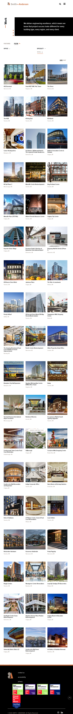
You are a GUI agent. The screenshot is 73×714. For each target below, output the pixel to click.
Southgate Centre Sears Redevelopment (10, 616)
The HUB (6, 119)
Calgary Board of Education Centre (55, 616)
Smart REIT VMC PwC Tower (33, 86)
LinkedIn (62, 712)
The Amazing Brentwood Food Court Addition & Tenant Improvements (12, 349)
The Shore (50, 86)
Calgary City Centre (53, 217)
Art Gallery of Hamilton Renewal (56, 649)
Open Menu (64, 4)
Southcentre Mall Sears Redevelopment (32, 650)
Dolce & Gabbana (8, 518)
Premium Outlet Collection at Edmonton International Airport (34, 249)
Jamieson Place (30, 282)
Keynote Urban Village (10, 249)
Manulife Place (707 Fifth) (11, 217)
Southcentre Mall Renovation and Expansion (12, 485)
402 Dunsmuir (8, 86)
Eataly (49, 383)
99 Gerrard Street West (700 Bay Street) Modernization (35, 315)
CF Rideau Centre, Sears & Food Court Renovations (35, 518)
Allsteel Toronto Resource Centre (35, 217)
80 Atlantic (50, 119)
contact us (21, 673)
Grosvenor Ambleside (32, 552)
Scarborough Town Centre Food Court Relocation (13, 451)
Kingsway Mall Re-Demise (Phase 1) (56, 249)
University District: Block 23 (11, 649)
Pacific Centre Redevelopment (34, 348)
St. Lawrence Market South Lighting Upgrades (55, 417)
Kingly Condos (8, 584)
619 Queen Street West (10, 282)
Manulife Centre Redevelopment (35, 184)
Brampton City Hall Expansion (12, 383)
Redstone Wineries (31, 417)
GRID (61, 60)
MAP (64, 60)
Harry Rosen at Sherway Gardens (56, 484)
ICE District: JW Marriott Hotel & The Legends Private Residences (35, 151)
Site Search (60, 4)
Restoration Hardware (10, 552)
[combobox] (16, 52)
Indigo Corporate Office (32, 484)
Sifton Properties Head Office (55, 348)
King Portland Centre (53, 184)
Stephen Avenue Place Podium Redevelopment (34, 616)
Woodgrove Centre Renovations (35, 584)
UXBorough (29, 451)
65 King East (29, 119)
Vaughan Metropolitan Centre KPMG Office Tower (34, 384)
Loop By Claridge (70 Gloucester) (56, 584)
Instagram (58, 712)
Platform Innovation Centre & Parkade (55, 151)
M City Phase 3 (8, 184)
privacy (20, 682)
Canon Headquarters (10, 151)
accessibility (22, 677)
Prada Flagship (51, 552)
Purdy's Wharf (8, 314)
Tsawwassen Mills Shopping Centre (55, 315)
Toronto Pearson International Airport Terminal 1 (12, 417)
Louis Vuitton (51, 518)
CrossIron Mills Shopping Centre (56, 451)
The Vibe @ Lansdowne (54, 282)
